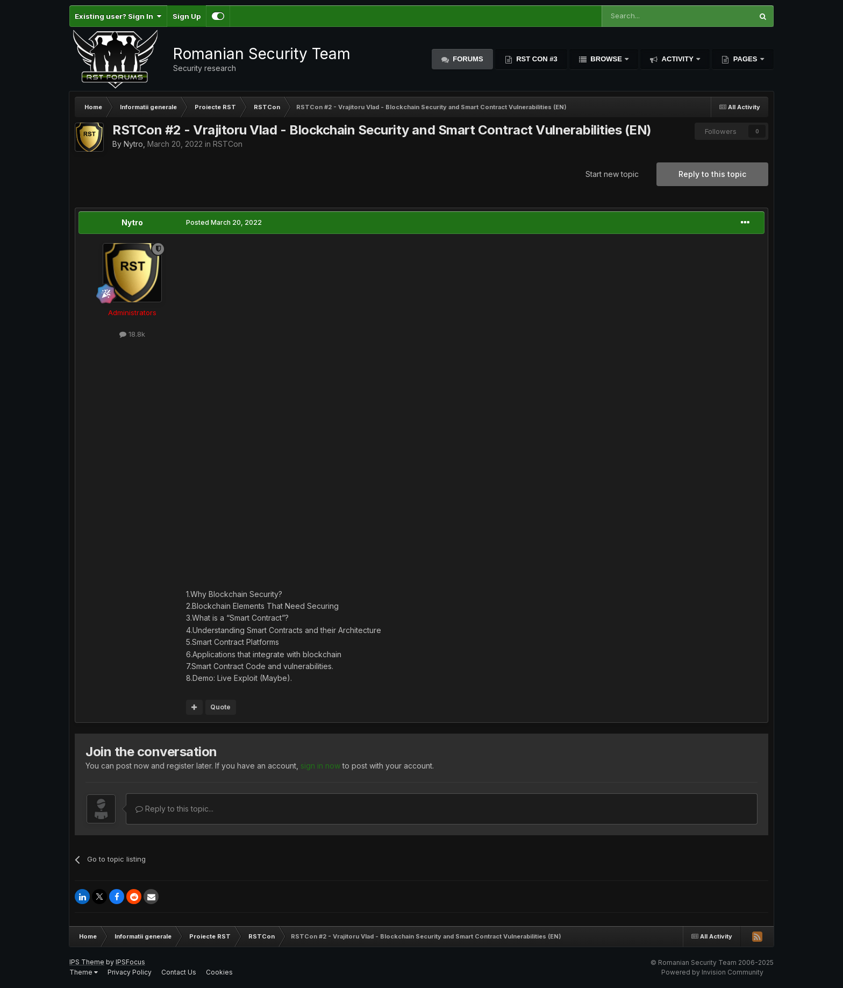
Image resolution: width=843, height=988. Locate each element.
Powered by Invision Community (712, 972)
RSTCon (227, 143)
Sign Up (187, 16)
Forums (467, 59)
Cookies (219, 972)
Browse (606, 59)
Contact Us (178, 972)
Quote (220, 707)
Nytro (133, 143)
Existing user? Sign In (118, 16)
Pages (745, 59)
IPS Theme (86, 962)
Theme (83, 972)
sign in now (320, 765)
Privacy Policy (130, 972)
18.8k (132, 334)
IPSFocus (130, 962)
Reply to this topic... (174, 808)
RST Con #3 (536, 59)
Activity (677, 59)
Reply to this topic (712, 174)
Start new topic (612, 174)
